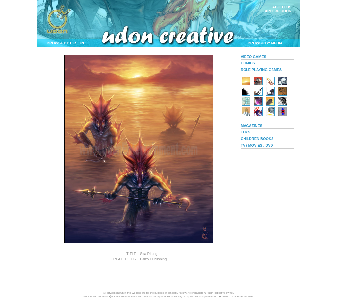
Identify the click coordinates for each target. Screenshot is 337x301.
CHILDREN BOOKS (257, 139)
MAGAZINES (251, 125)
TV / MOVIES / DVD (257, 145)
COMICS (248, 63)
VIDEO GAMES (253, 56)
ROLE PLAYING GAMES (261, 70)
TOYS (245, 132)
